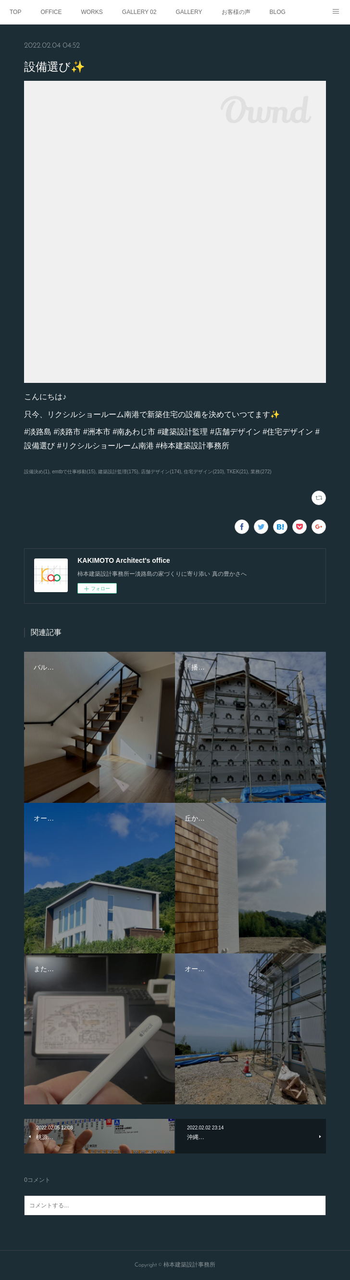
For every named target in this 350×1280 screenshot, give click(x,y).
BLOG (278, 12)
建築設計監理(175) (118, 471)
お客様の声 (236, 12)
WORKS (91, 12)
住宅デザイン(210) (204, 471)
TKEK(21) (237, 471)
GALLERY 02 (139, 12)
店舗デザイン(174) (161, 471)
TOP (15, 12)
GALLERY (188, 12)
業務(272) (260, 471)
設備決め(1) (36, 471)
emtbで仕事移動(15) (73, 471)
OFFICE (51, 12)
